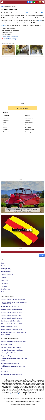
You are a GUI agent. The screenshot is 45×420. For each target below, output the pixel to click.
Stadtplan (27, 120)
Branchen (4, 266)
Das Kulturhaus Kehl (7, 372)
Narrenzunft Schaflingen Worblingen (12, 350)
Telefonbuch (4, 283)
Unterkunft (28, 127)
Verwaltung (28, 132)
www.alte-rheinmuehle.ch (10, 37)
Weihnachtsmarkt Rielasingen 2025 (11, 318)
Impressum (21, 394)
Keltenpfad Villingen (7, 344)
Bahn (2, 263)
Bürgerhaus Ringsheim (8, 356)
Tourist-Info (28, 125)
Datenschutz (13, 394)
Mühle (42, 13)
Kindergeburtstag (6, 269)
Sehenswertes (29, 118)
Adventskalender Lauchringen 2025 (11, 324)
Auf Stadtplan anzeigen (10, 39)
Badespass (6, 120)
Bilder (4, 122)
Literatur (5, 127)
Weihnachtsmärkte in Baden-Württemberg (13, 341)
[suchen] (19, 255)
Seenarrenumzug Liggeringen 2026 (11, 309)
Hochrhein (27, 13)
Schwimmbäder (5, 289)
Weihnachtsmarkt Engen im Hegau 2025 (13, 299)
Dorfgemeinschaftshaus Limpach (11, 347)
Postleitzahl (4, 280)
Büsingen (3, 6)
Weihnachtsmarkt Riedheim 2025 (11, 315)
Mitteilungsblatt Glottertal (8, 353)
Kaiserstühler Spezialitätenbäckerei (11, 375)
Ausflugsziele (6, 118)
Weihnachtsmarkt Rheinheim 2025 (11, 312)
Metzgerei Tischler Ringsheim (10, 363)
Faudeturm (4, 369)
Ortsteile (27, 115)
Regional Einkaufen (7, 274)
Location (3, 277)
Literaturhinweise (31, 394)
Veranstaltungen (29, 129)
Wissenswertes (29, 122)
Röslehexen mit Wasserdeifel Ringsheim (13, 366)
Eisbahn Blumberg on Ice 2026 (10, 306)
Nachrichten (6, 129)
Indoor (5, 125)
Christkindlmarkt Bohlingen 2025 (10, 321)
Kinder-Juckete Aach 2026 (9, 327)
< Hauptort (6, 115)
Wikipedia (4, 286)
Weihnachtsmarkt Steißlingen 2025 (11, 329)
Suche (3, 292)
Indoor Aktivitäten (6, 271)
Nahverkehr (6, 132)
